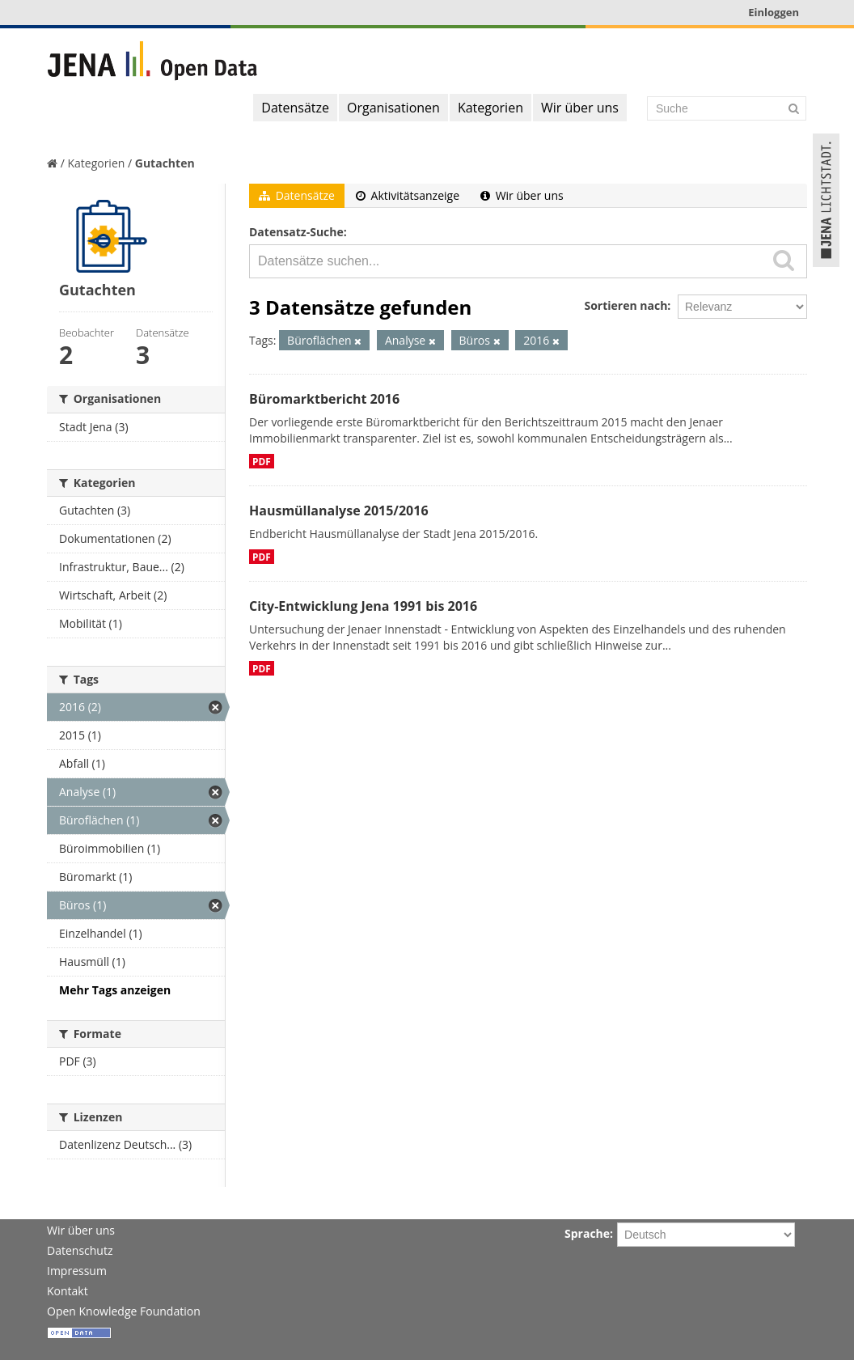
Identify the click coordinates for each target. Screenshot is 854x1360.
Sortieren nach (625, 305)
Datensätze (295, 108)
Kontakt (67, 1291)
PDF (261, 461)
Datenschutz (79, 1250)
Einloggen (773, 12)
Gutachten (165, 163)
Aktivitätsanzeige (407, 195)
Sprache (587, 1233)
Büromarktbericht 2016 (324, 399)
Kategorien (490, 108)
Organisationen (393, 108)
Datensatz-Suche (296, 231)
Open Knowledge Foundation (124, 1311)
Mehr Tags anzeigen (115, 990)
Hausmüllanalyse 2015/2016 (339, 510)
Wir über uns (580, 108)
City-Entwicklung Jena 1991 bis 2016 (363, 606)
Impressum (77, 1270)
